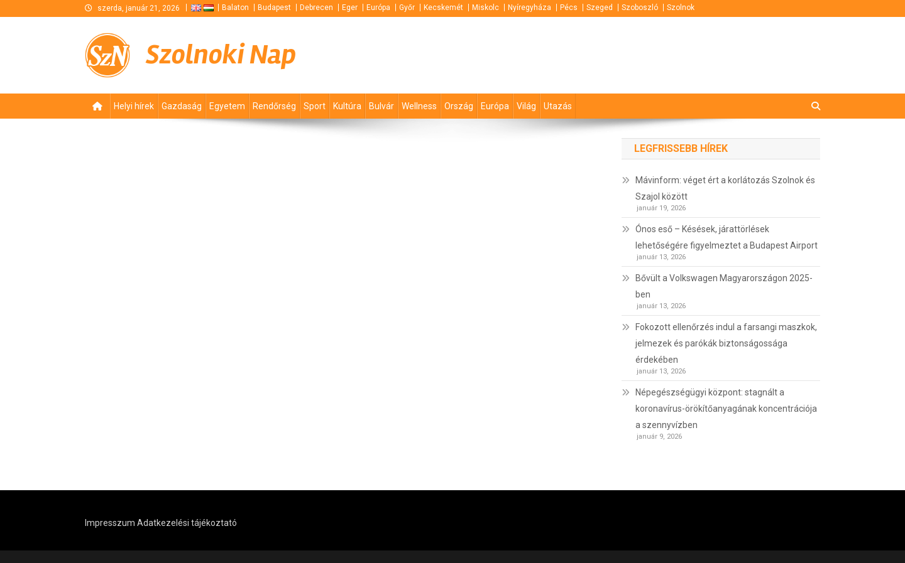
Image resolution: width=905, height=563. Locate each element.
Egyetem (227, 106)
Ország (458, 106)
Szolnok (680, 7)
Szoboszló (640, 7)
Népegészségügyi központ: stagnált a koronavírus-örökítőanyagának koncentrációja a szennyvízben (726, 408)
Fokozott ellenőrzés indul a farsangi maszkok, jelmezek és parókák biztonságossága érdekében (726, 343)
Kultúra (347, 106)
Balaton (235, 7)
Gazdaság (182, 106)
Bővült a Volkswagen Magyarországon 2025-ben (724, 286)
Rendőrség (274, 106)
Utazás (558, 106)
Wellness (419, 106)
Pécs (569, 7)
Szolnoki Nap (221, 55)
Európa (378, 7)
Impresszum (110, 523)
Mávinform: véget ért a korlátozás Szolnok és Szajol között (725, 188)
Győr (407, 7)
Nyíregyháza (529, 7)
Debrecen (316, 7)
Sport (315, 106)
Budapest (274, 7)
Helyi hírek (134, 106)
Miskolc (485, 7)
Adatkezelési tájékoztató (187, 523)
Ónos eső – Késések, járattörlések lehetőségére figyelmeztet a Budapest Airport (726, 237)
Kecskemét (443, 7)
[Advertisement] (669, 55)
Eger (350, 7)
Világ (526, 106)
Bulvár (381, 106)
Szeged (599, 7)
